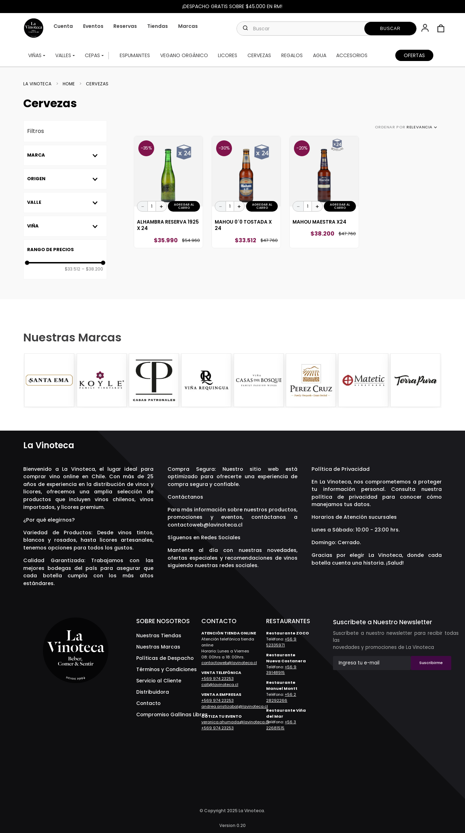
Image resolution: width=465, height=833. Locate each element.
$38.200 (92, 269)
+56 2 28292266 (281, 697)
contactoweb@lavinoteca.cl (205, 524)
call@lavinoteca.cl (219, 684)
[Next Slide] (435, 381)
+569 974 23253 (217, 678)
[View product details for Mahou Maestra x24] (324, 192)
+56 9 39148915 (281, 670)
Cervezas (97, 83)
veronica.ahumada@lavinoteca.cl (235, 722)
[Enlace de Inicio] (39, 83)
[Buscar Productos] (390, 28)
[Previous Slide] (29, 381)
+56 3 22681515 (281, 725)
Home (69, 83)
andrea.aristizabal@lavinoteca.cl (234, 706)
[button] (425, 29)
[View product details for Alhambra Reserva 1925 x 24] (168, 192)
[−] (142, 206)
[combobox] (326, 29)
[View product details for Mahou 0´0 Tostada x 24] (246, 192)
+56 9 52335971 (281, 642)
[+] (161, 206)
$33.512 (72, 269)
